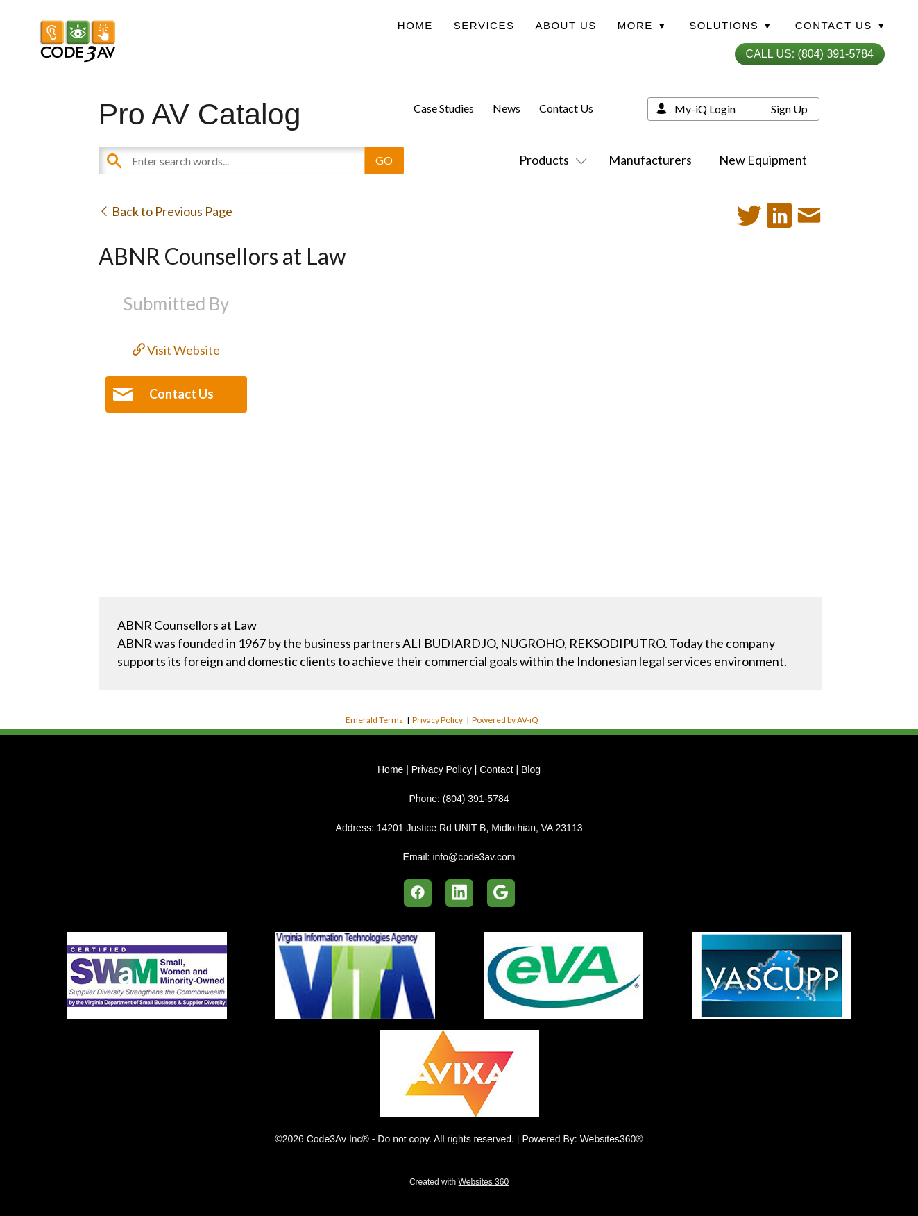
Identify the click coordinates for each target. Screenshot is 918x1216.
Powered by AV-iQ (505, 720)
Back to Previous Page (165, 211)
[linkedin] (459, 893)
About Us (565, 25)
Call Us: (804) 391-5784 (810, 54)
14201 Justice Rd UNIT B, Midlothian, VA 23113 (480, 827)
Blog (531, 769)
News (506, 108)
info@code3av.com (473, 857)
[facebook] (418, 893)
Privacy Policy (437, 720)
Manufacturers (650, 159)
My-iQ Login (705, 108)
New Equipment (763, 159)
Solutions (730, 25)
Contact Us (566, 108)
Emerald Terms (374, 720)
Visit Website (176, 350)
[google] (501, 893)
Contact (496, 769)
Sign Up (789, 108)
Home (415, 25)
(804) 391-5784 (476, 798)
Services (484, 25)
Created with (459, 1182)
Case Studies (444, 108)
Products (550, 159)
